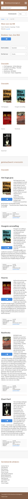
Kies (20, 14)
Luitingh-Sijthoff (16, 217)
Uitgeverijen (4, 496)
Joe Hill (8, 29)
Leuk (7, 247)
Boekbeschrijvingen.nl (12, 3)
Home (2, 19)
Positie (13, 54)
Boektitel (14, 48)
